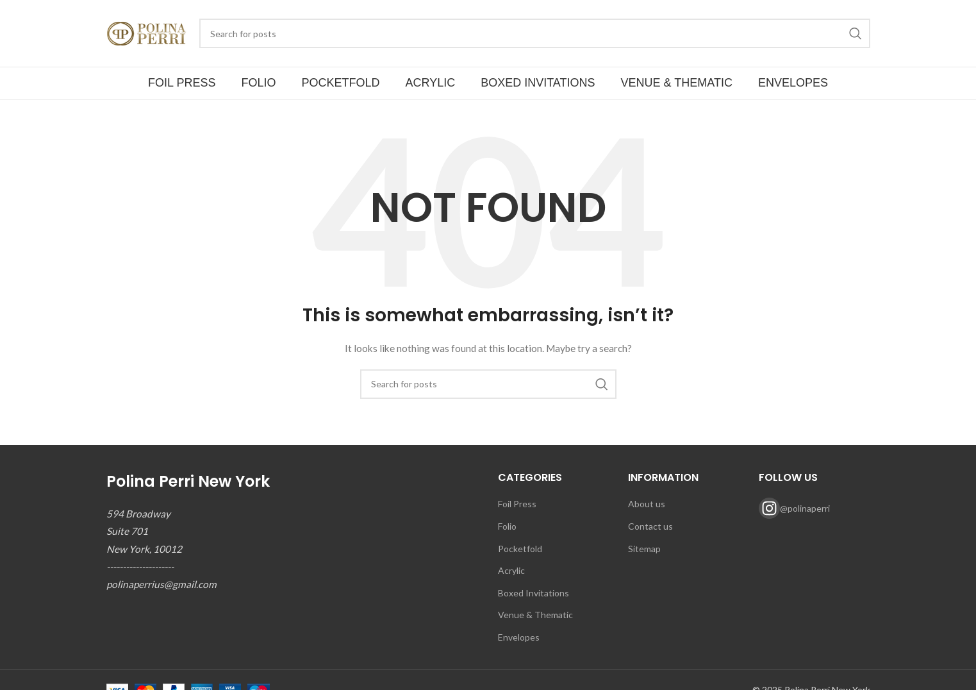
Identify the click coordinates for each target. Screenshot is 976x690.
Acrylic (511, 570)
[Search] (534, 33)
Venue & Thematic (535, 614)
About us (646, 503)
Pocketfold (520, 548)
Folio (507, 526)
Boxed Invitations (533, 592)
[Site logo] (146, 32)
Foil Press (517, 503)
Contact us (650, 526)
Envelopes (519, 637)
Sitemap (644, 548)
